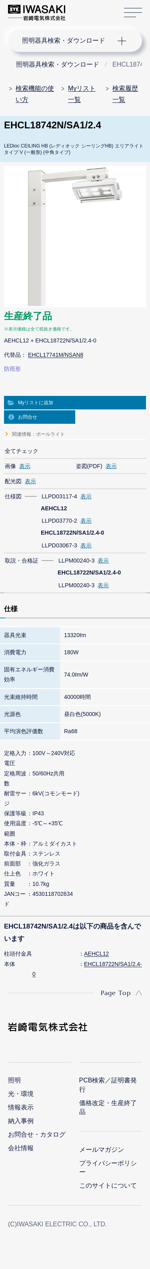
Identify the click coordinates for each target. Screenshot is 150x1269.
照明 (14, 1080)
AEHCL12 (96, 953)
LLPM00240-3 (76, 560)
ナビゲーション (67, 41)
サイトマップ (133, 13)
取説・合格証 (21, 560)
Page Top (116, 993)
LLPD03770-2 (59, 520)
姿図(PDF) (89, 466)
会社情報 (21, 1148)
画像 (10, 466)
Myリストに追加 (35, 402)
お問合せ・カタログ (37, 1134)
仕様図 (13, 496)
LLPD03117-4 (59, 496)
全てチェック (21, 451)
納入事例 (21, 1121)
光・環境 (21, 1093)
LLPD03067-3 (59, 545)
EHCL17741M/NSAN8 (56, 355)
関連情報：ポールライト (38, 434)
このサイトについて (108, 1185)
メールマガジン (101, 1149)
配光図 (13, 481)
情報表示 (21, 1107)
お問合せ (27, 417)
